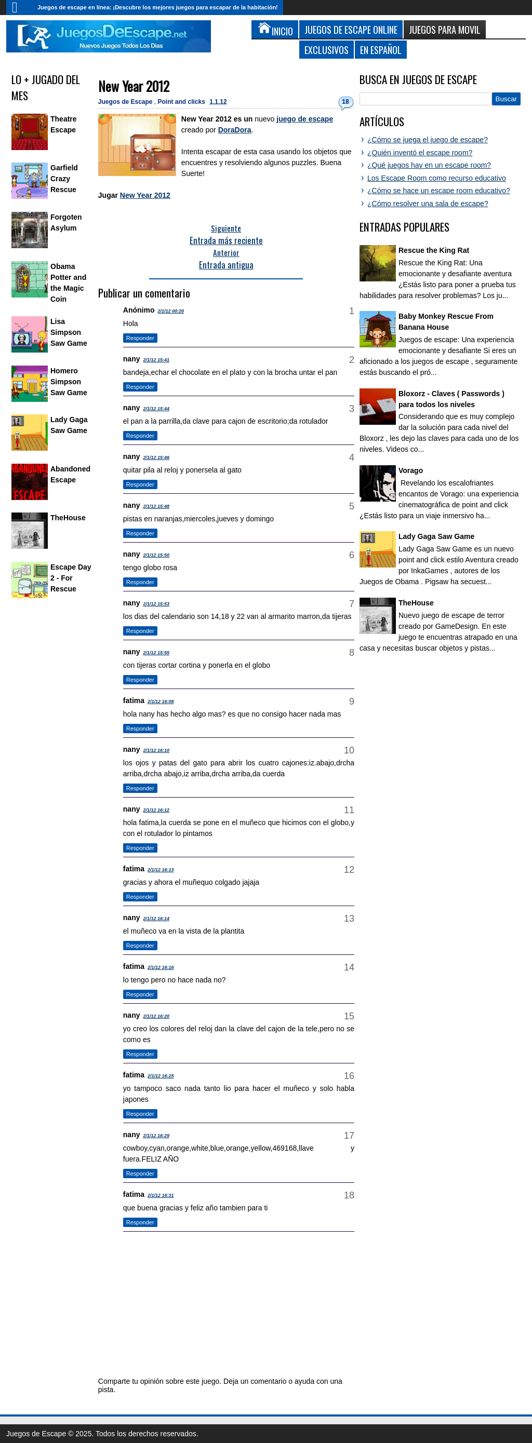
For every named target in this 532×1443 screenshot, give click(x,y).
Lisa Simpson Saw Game (68, 332)
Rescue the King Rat (433, 250)
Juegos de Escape (126, 101)
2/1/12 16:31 (161, 1195)
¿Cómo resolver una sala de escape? (427, 203)
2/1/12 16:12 (156, 810)
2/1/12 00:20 (170, 311)
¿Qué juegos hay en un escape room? (429, 165)
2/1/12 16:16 (161, 967)
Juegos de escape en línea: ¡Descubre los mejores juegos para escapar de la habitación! (157, 7)
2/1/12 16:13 (161, 869)
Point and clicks (182, 101)
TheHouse (68, 518)
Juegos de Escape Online (350, 29)
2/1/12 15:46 (156, 457)
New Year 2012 (133, 86)
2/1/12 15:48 (156, 506)
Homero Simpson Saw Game (68, 382)
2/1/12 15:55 (156, 652)
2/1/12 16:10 (156, 750)
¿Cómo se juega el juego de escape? (427, 140)
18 (345, 101)
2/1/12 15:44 (156, 408)
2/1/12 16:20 (156, 1016)
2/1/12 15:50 (156, 555)
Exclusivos (326, 50)
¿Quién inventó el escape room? (419, 153)
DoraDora (234, 130)
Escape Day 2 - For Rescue (70, 578)
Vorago (410, 470)
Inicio (19, 7)
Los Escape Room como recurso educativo (436, 178)
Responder (140, 338)
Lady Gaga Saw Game (436, 536)
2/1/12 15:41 (156, 359)
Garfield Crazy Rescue (64, 179)
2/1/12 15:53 (156, 603)
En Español (381, 50)
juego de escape (304, 119)
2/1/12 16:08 (161, 701)
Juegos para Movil (445, 29)
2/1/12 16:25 (161, 1075)
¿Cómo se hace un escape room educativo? (438, 190)
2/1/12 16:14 (156, 918)
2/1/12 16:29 (156, 1135)
